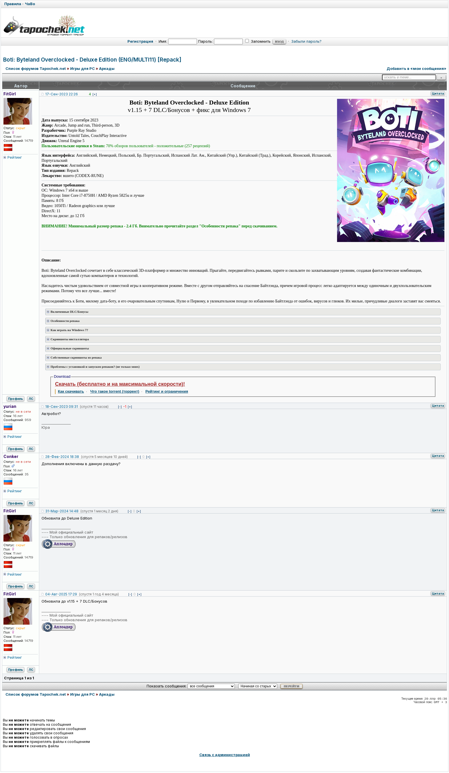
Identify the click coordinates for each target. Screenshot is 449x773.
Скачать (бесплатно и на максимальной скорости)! (120, 384)
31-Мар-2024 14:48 (61, 511)
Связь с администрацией (224, 754)
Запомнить (258, 41)
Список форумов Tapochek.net (35, 68)
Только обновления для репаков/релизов (88, 536)
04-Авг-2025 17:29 (61, 594)
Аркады (107, 68)
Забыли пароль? (306, 41)
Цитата (438, 93)
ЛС (31, 399)
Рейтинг (14, 157)
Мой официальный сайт (71, 532)
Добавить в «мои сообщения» (416, 68)
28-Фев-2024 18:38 (62, 457)
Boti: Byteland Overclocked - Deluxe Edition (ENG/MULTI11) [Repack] (92, 59)
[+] (94, 94)
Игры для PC (82, 68)
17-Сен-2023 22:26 (61, 94)
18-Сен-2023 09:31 (61, 406)
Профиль (15, 399)
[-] (120, 407)
